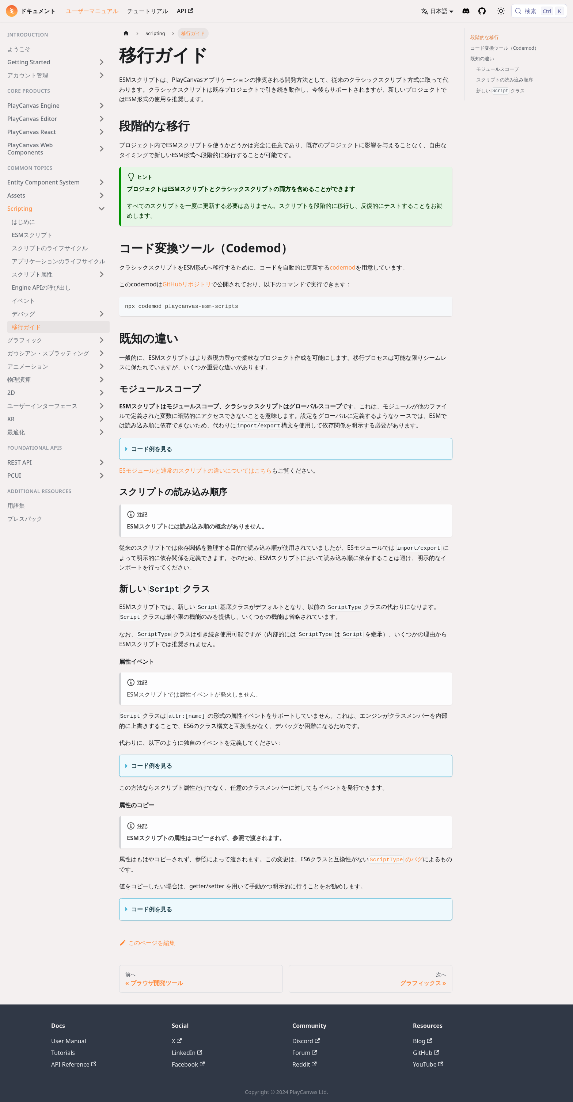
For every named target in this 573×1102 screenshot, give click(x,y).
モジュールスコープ (497, 69)
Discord (306, 1041)
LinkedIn (187, 1053)
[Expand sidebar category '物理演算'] (102, 379)
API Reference (73, 1064)
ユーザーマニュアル (92, 11)
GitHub (426, 1053)
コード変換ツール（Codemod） (504, 48)
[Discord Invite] (466, 11)
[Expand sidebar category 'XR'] (102, 419)
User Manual (68, 1041)
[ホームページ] (126, 33)
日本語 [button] (434, 11)
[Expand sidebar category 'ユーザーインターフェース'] (102, 406)
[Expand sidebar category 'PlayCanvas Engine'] (102, 105)
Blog (422, 1041)
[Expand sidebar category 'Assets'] (102, 195)
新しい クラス (500, 91)
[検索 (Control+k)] (539, 11)
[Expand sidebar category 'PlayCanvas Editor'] (102, 119)
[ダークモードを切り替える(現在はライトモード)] (501, 11)
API (185, 11)
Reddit (304, 1064)
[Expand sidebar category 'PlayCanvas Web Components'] (102, 148)
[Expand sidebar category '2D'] (102, 393)
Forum (304, 1053)
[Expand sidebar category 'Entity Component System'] (102, 182)
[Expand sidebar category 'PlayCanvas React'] (102, 132)
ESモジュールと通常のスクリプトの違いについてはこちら (195, 470)
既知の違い (482, 58)
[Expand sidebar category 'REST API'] (102, 462)
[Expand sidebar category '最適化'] (102, 432)
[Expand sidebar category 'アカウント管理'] (102, 75)
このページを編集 (147, 943)
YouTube (428, 1064)
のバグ (396, 859)
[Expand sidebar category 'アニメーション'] (102, 366)
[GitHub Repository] (482, 11)
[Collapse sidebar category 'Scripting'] (102, 208)
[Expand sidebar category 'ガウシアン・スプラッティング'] (102, 353)
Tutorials (63, 1053)
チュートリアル (147, 11)
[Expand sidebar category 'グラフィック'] (102, 340)
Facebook (188, 1064)
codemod (343, 267)
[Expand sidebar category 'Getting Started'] (102, 62)
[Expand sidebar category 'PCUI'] (102, 475)
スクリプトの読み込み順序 (504, 79)
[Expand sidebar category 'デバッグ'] (102, 314)
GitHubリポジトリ (187, 284)
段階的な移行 (484, 37)
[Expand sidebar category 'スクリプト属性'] (102, 274)
